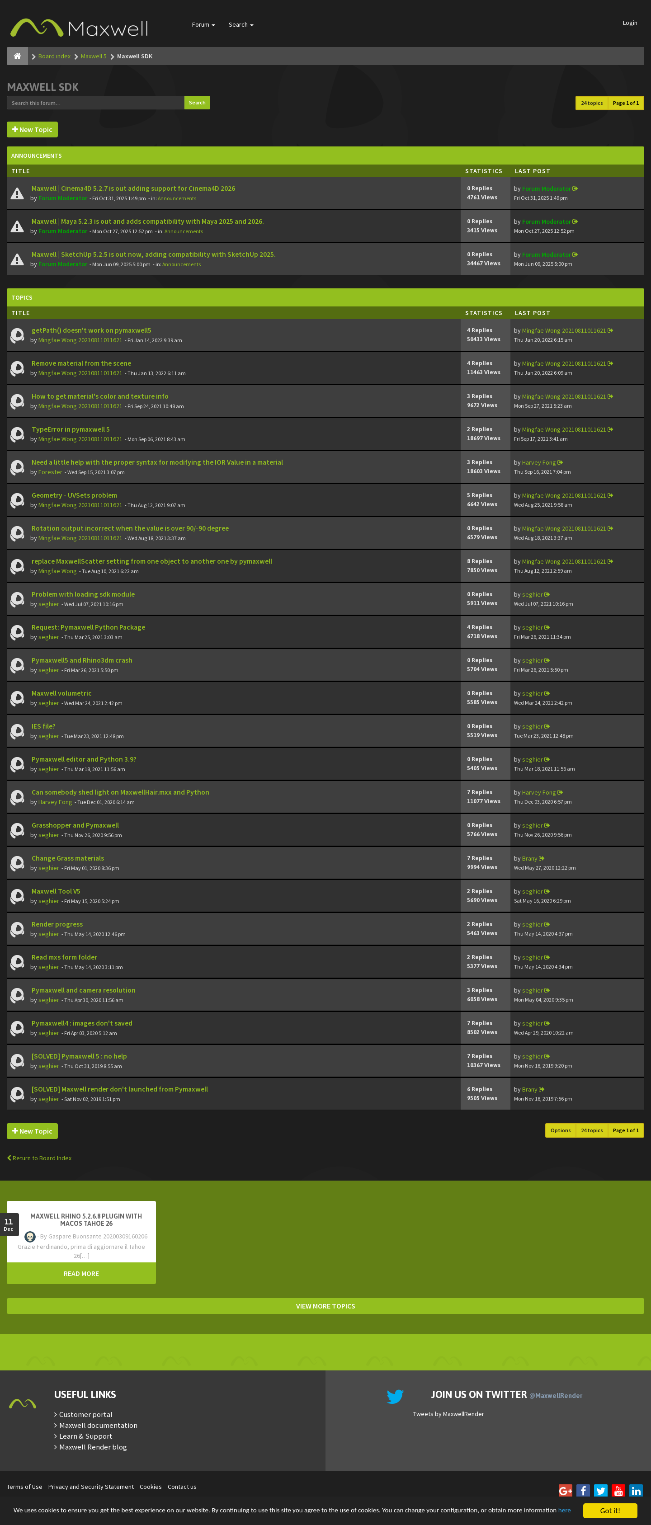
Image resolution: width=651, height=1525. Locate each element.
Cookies (151, 1487)
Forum (203, 24)
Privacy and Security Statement (91, 1487)
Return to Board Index (39, 1158)
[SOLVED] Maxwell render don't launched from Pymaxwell (119, 1089)
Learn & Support (86, 1436)
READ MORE (81, 1273)
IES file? (43, 726)
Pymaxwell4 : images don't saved (81, 1023)
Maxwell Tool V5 (55, 891)
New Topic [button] (32, 129)
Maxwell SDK (42, 87)
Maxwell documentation (98, 1425)
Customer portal (86, 1414)
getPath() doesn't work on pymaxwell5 (90, 330)
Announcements (177, 198)
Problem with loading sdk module (82, 594)
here (78, 1515)
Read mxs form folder (63, 957)
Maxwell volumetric (61, 693)
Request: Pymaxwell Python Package (87, 627)
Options (561, 1130)
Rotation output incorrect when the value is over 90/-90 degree (129, 528)
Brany (530, 858)
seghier (48, 604)
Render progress (56, 924)
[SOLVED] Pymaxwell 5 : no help (78, 1056)
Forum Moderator (62, 198)
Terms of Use (24, 1487)
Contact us (182, 1487)
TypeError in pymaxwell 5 (70, 429)
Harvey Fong (539, 462)
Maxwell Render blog (93, 1447)
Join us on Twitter (506, 1394)
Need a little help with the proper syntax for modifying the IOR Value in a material (156, 462)
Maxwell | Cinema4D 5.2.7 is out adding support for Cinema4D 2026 (132, 188)
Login (630, 23)
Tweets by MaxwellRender (448, 1414)
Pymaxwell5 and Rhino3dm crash (81, 660)
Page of (626, 102)
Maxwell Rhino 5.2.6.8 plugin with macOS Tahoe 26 (86, 1220)
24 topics (592, 102)
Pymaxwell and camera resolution (83, 990)
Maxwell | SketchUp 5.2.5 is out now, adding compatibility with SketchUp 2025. (153, 254)
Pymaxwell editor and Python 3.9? (83, 759)
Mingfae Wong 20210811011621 (80, 340)
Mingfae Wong (57, 571)
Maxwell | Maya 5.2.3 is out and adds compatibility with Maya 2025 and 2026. (147, 221)
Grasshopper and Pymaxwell (74, 825)
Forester (50, 472)
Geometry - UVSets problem (73, 495)
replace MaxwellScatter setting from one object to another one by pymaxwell (151, 561)
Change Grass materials (67, 858)
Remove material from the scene (80, 363)
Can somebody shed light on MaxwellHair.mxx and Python (119, 792)
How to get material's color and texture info (99, 396)
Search (241, 24)
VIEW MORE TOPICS (325, 1305)
